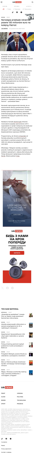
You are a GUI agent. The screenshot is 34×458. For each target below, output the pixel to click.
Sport (3, 403)
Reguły (3, 445)
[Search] (32, 2)
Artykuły (4, 312)
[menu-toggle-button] (1, 2)
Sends (3, 156)
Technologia (21, 400)
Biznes (3, 400)
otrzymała (22, 136)
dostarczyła (18, 121)
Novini (3, 17)
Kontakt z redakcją (6, 452)
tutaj (17, 156)
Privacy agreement (6, 448)
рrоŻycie (20, 403)
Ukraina (20, 393)
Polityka (20, 396)
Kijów (3, 396)
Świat (8, 17)
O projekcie (4, 442)
